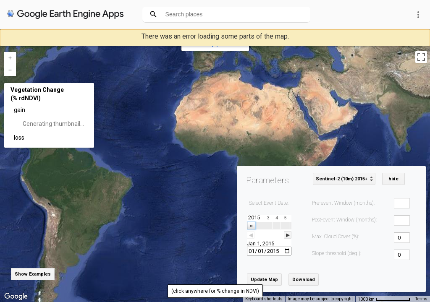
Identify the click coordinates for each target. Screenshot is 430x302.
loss (19, 137)
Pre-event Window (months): (343, 203)
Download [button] (303, 279)
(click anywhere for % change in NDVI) (215, 291)
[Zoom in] (10, 58)
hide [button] (393, 179)
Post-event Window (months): (344, 220)
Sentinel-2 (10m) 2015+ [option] (341, 179)
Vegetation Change (37, 89)
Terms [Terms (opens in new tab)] (421, 299)
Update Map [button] (264, 279)
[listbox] (344, 179)
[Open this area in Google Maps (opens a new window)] (16, 296)
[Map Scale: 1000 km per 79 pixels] (384, 299)
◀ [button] (250, 235)
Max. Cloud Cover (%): (335, 237)
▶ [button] (287, 235)
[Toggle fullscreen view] (421, 57)
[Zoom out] (10, 70)
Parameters (267, 180)
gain (19, 110)
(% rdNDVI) (25, 98)
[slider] (269, 235)
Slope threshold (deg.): (336, 253)
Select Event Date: (268, 203)
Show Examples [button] (33, 274)
